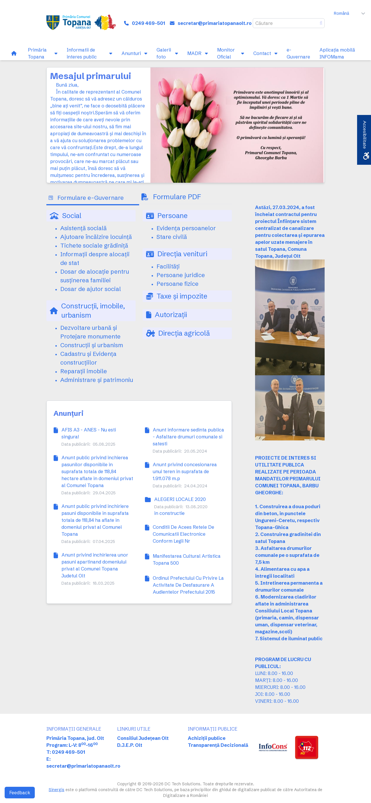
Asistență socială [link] (83, 228)
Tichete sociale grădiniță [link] (94, 245)
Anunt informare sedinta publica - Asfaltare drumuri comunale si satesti (188, 437)
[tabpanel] (139, 300)
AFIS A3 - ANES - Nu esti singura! (88, 433)
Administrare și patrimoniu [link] (96, 379)
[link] (84, 23)
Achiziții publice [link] (206, 738)
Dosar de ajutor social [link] (90, 288)
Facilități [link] (168, 266)
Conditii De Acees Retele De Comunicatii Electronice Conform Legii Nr (183, 534)
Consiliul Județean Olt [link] (143, 738)
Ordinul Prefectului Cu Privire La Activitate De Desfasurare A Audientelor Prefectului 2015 (188, 585)
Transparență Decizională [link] (218, 745)
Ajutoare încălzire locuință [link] (96, 236)
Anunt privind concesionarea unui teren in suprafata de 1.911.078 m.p (185, 471)
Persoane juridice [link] (181, 275)
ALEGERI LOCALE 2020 (180, 499)
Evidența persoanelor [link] (186, 228)
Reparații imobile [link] (83, 371)
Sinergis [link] (56, 789)
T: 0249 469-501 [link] (65, 752)
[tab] (92, 198)
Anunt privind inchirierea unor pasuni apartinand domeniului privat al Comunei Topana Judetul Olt (94, 565)
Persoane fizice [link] (178, 283)
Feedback (19, 792)
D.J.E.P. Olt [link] (129, 745)
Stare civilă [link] (172, 236)
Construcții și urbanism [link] (91, 345)
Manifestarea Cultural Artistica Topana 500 (187, 559)
